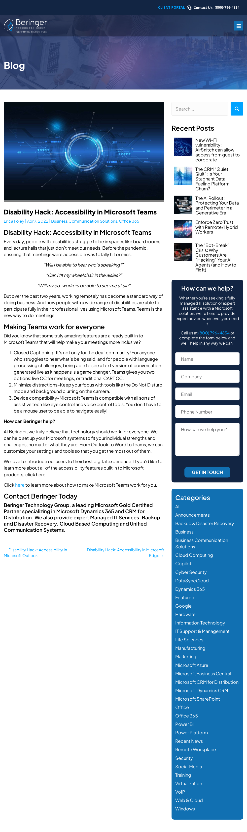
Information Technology (200, 622)
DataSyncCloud (192, 580)
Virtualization (188, 783)
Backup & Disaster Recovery (204, 523)
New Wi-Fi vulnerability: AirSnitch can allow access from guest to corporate (217, 149)
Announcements (192, 515)
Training (183, 775)
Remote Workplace (195, 749)
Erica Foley (14, 221)
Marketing (185, 656)
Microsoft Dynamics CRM (201, 690)
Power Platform (191, 732)
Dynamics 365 (190, 589)
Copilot (183, 563)
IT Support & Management (202, 631)
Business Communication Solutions (84, 221)
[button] (237, 109)
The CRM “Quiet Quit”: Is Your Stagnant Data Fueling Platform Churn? (212, 178)
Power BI (184, 724)
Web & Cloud (189, 800)
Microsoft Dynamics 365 (85, 511)
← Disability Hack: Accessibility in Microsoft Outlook (35, 552)
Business (184, 532)
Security (184, 758)
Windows (185, 808)
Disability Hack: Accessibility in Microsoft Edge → (125, 552)
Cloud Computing (194, 555)
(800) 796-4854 (214, 332)
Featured (184, 597)
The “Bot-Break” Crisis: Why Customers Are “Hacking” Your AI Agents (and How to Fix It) (215, 257)
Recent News (189, 741)
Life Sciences (189, 639)
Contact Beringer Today (40, 496)
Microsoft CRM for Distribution (207, 682)
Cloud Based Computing (88, 523)
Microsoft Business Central (203, 673)
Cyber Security (191, 572)
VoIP (180, 792)
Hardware (185, 614)
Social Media (188, 766)
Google (183, 606)
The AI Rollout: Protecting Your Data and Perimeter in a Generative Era (217, 205)
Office (182, 707)
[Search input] (200, 109)
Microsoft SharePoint (197, 699)
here (20, 485)
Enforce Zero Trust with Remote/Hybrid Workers (216, 227)
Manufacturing (190, 648)
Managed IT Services (114, 517)
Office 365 (129, 221)
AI (177, 506)
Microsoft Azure (191, 665)
